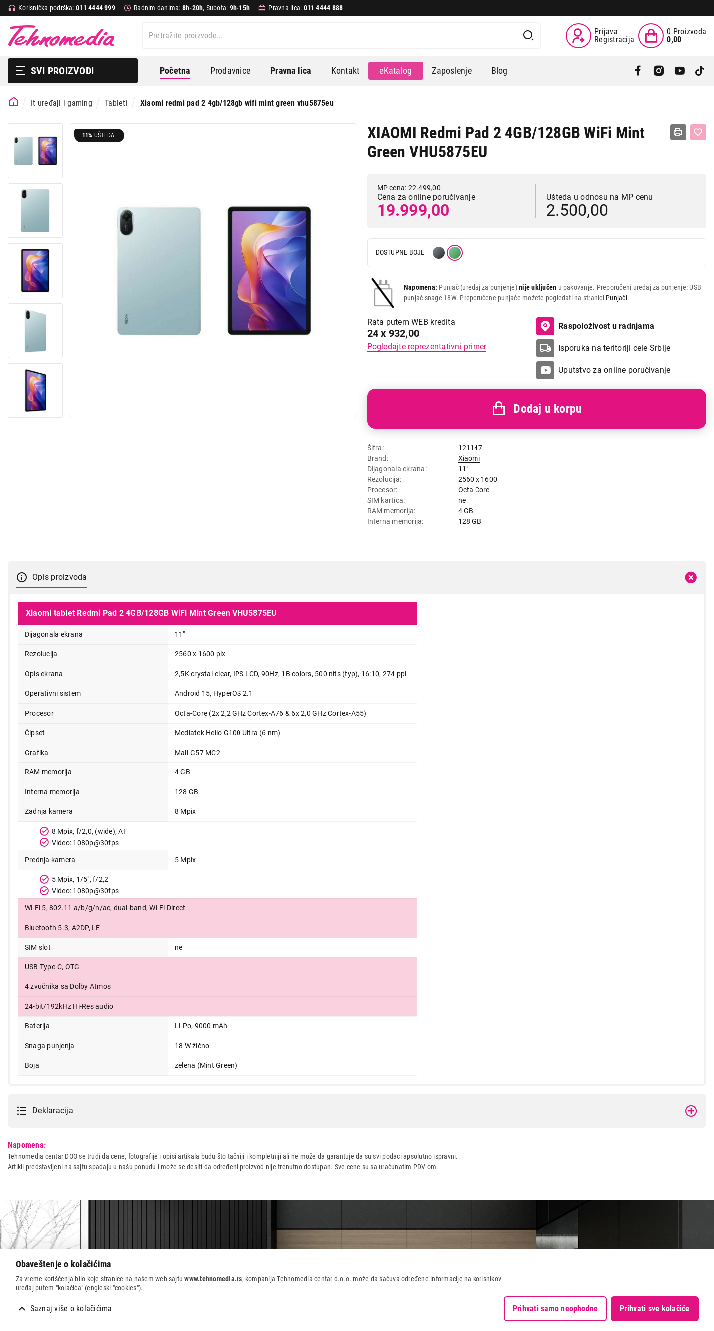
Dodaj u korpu (536, 409)
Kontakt (345, 70)
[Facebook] (638, 70)
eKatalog (395, 70)
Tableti (116, 103)
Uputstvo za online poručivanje (614, 370)
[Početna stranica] (14, 102)
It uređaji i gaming (61, 103)
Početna (175, 70)
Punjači (616, 298)
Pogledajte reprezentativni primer (427, 346)
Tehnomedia (61, 36)
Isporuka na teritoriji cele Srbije (614, 348)
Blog (499, 70)
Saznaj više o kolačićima (71, 1308)
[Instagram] (658, 70)
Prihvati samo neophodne (555, 1308)
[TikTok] (700, 70)
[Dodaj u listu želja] (698, 132)
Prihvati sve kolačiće (654, 1308)
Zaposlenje (451, 70)
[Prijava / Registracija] (600, 35)
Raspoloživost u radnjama (595, 326)
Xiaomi (469, 458)
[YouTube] (679, 70)
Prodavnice (230, 70)
